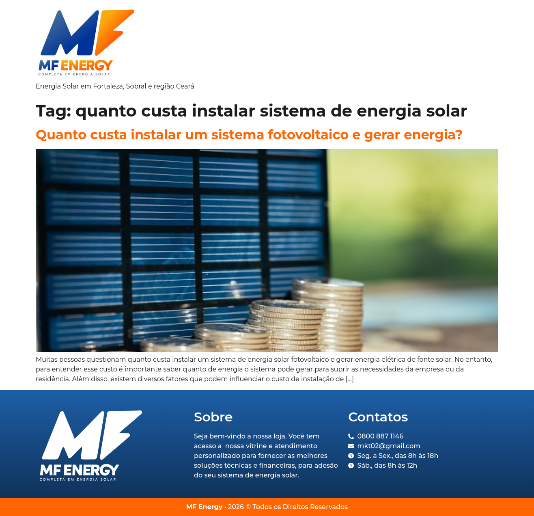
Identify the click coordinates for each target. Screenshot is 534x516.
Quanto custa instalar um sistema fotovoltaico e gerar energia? (249, 134)
